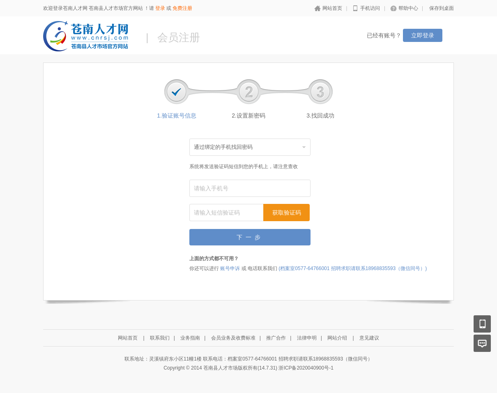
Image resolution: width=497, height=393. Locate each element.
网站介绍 (337, 338)
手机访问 (370, 8)
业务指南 (190, 338)
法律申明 (307, 338)
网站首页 (332, 8)
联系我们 (160, 338)
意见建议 (369, 338)
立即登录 (422, 35)
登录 (160, 8)
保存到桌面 (441, 8)
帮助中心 (408, 8)
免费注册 (182, 8)
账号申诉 (230, 268)
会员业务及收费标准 (233, 338)
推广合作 (276, 338)
